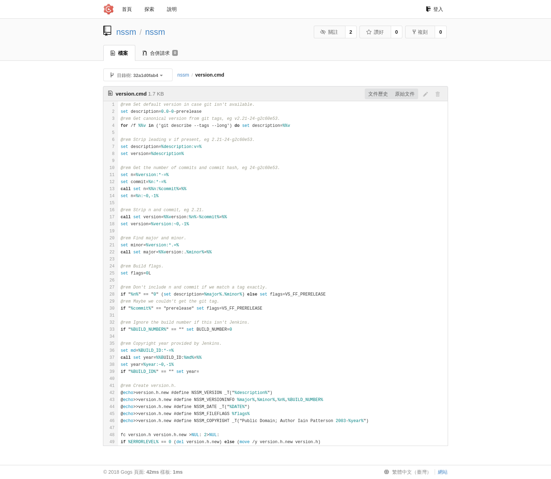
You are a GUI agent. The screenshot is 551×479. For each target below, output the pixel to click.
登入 (434, 9)
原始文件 (405, 94)
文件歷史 (378, 94)
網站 (443, 472)
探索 (149, 9)
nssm (126, 32)
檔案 (119, 53)
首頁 (127, 9)
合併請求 (160, 53)
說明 (172, 9)
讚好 (375, 32)
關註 (329, 32)
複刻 (420, 32)
